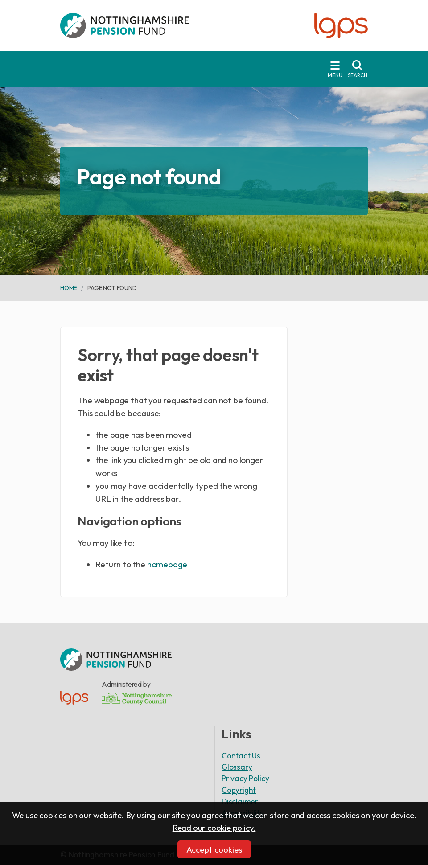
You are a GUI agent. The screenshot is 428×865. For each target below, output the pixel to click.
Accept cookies (214, 849)
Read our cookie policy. (214, 827)
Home (68, 287)
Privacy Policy (245, 778)
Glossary (237, 766)
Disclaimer (240, 801)
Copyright (239, 790)
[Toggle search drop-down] (357, 69)
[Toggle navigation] (335, 69)
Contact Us (241, 755)
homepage (167, 564)
